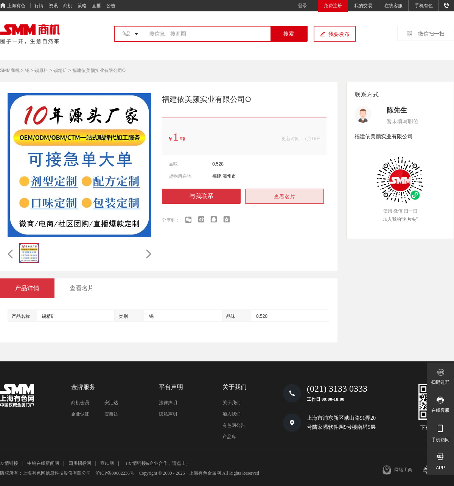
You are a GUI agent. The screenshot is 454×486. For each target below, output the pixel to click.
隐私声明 (168, 414)
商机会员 (80, 402)
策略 (82, 5)
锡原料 (41, 70)
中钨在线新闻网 (43, 463)
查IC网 (107, 463)
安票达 (111, 414)
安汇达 (111, 402)
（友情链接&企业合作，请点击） (156, 463)
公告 (110, 5)
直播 (96, 5)
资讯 (53, 5)
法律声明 (168, 402)
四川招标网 (79, 463)
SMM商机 (10, 70)
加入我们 (231, 414)
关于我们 (231, 402)
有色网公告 (233, 425)
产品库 (229, 436)
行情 (39, 5)
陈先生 (397, 110)
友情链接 (9, 463)
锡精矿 (60, 70)
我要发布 (339, 34)
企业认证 (80, 414)
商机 (67, 5)
